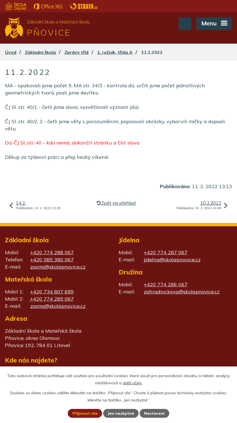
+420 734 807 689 (52, 291)
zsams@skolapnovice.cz (57, 267)
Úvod (10, 52)
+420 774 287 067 (165, 252)
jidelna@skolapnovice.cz (172, 259)
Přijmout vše (85, 413)
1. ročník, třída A (114, 52)
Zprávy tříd (76, 52)
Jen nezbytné (121, 413)
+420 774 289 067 (51, 299)
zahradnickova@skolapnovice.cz (182, 291)
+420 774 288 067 (52, 252)
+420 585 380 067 (52, 259)
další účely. (132, 382)
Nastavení (154, 413)
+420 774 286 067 (165, 284)
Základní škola (40, 52)
